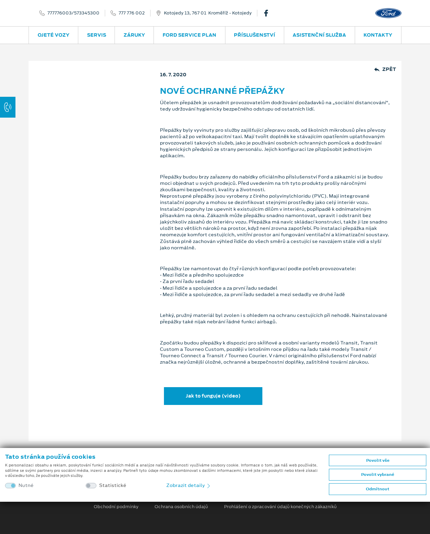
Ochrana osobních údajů (181, 507)
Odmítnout (377, 489)
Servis (96, 35)
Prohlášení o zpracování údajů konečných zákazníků (280, 507)
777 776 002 (132, 13)
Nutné (26, 485)
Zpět (385, 69)
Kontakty (377, 35)
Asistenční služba (319, 35)
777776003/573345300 (73, 13)
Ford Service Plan (189, 35)
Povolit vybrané (377, 474)
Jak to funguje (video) (213, 396)
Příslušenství (254, 35)
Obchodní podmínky (116, 507)
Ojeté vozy (54, 35)
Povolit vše (377, 460)
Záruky (134, 35)
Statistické (112, 485)
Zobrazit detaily (188, 485)
